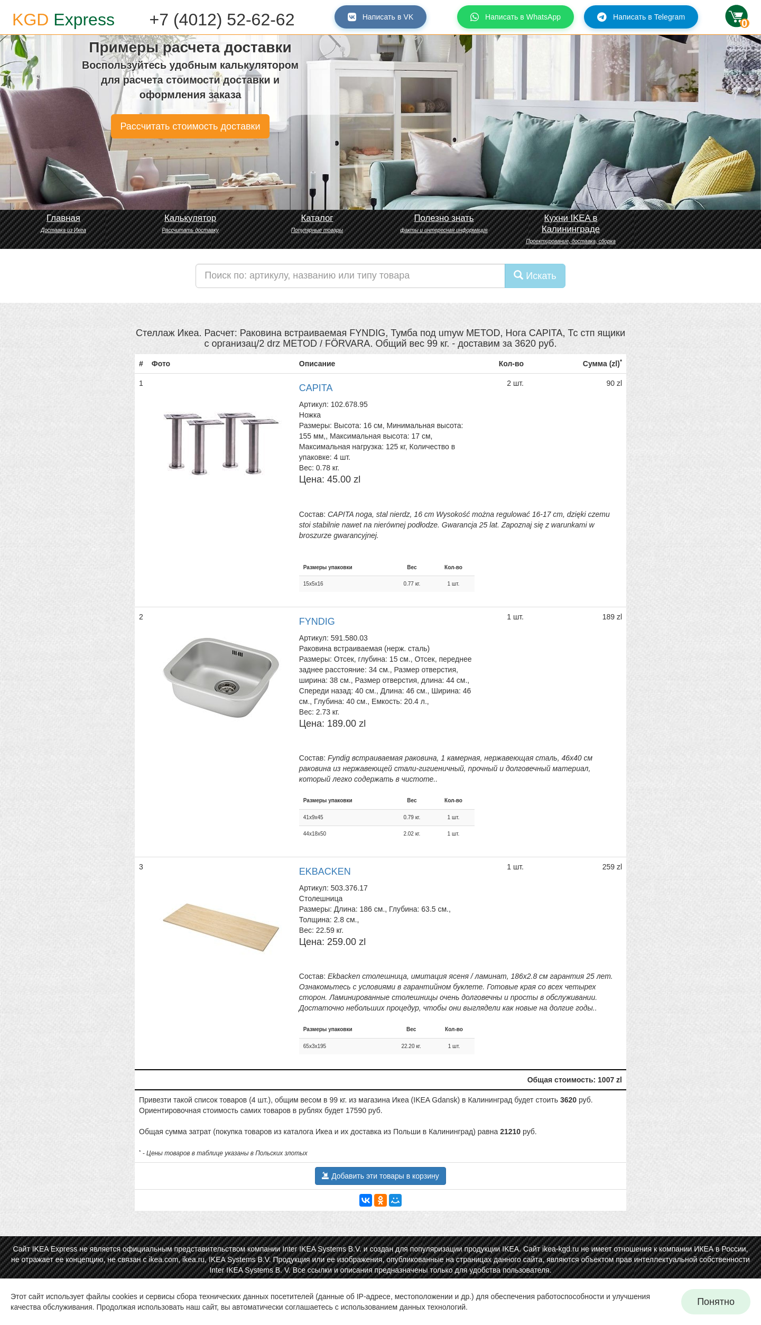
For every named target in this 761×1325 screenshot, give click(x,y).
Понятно (716, 1301)
